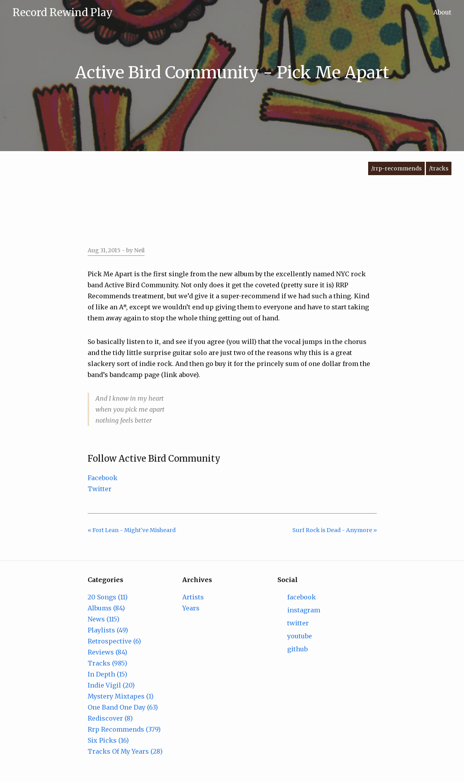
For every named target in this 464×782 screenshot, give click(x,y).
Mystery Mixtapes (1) (121, 696)
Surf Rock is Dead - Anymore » (334, 530)
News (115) (103, 619)
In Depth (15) (107, 674)
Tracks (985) (107, 663)
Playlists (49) (108, 630)
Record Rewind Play (63, 12)
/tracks (438, 168)
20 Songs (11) (108, 597)
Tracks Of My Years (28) (125, 751)
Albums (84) (106, 608)
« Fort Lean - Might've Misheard (132, 530)
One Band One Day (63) (123, 707)
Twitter (100, 489)
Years (191, 608)
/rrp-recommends (396, 168)
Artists (193, 597)
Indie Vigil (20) (111, 685)
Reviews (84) (107, 652)
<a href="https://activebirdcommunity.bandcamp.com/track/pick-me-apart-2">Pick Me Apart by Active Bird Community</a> (232, 212)
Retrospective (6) (114, 641)
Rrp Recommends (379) (124, 729)
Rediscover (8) (110, 718)
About (442, 12)
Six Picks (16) (108, 740)
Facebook (102, 478)
